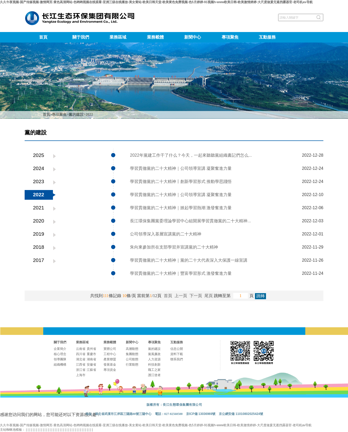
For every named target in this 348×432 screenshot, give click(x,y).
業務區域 (118, 37)
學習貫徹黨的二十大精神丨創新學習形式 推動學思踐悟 (181, 181)
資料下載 (176, 354)
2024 (38, 168)
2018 (38, 247)
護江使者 (154, 375)
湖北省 (80, 359)
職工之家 (154, 370)
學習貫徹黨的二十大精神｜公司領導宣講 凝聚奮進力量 (181, 168)
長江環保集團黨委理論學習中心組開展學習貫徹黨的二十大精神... (190, 221)
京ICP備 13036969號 (201, 414)
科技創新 (154, 364)
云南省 (80, 349)
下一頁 (195, 295)
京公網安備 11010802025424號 (241, 414)
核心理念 (60, 354)
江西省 (80, 364)
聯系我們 (176, 359)
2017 (38, 260)
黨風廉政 (154, 354)
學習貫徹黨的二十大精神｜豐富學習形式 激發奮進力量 (181, 273)
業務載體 (155, 37)
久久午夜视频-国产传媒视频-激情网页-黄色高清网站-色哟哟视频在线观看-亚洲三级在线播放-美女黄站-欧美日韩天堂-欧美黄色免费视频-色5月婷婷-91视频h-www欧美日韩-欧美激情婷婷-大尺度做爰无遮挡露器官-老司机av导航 (156, 2)
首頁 (43, 37)
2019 (38, 234)
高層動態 (132, 349)
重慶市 (91, 354)
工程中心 (110, 354)
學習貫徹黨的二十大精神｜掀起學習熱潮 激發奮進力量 (181, 208)
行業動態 (132, 364)
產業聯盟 (110, 359)
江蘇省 (91, 370)
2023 (38, 181)
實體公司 (110, 349)
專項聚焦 (230, 37)
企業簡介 (60, 349)
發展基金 (110, 364)
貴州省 (91, 349)
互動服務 (267, 37)
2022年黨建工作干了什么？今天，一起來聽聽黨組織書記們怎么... (191, 155)
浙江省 (80, 370)
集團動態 (132, 354)
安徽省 (91, 364)
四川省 (80, 354)
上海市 (80, 375)
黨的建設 (76, 115)
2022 (89, 115)
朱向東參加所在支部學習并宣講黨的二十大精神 (174, 247)
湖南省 (91, 359)
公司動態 (132, 359)
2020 (38, 221)
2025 (38, 155)
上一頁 (181, 295)
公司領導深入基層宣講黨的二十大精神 (165, 234)
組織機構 (60, 364)
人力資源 (154, 359)
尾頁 (208, 295)
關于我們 (80, 37)
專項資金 (110, 370)
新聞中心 (192, 37)
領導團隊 (60, 359)
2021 (38, 207)
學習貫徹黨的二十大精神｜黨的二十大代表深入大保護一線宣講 (188, 260)
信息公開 (176, 349)
